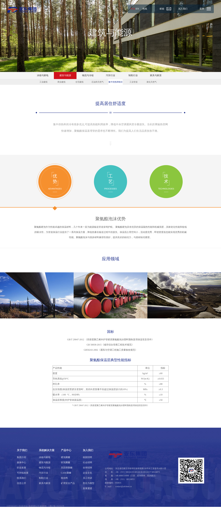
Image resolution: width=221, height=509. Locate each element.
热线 (141, 8)
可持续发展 (22, 475)
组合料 (64, 480)
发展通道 (87, 490)
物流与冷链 (88, 75)
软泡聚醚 (65, 464)
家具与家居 (156, 75)
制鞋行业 (133, 75)
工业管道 (134, 82)
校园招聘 (87, 459)
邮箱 (159, 8)
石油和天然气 (97, 82)
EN (134, 8)
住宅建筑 (79, 82)
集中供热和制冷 (115, 82)
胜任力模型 (88, 485)
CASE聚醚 (66, 475)
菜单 (201, 8)
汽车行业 (110, 75)
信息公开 (21, 485)
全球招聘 (87, 470)
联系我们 (21, 480)
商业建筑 (61, 82)
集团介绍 (21, 459)
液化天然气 (152, 82)
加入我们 (181, 8)
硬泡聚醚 (65, 459)
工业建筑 (43, 82)
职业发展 (21, 470)
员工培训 (87, 480)
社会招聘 (87, 464)
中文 (130, 8)
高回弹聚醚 (66, 470)
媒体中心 (21, 464)
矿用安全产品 (68, 485)
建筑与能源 (65, 75)
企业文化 (87, 475)
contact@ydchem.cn (123, 489)
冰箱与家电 (42, 75)
